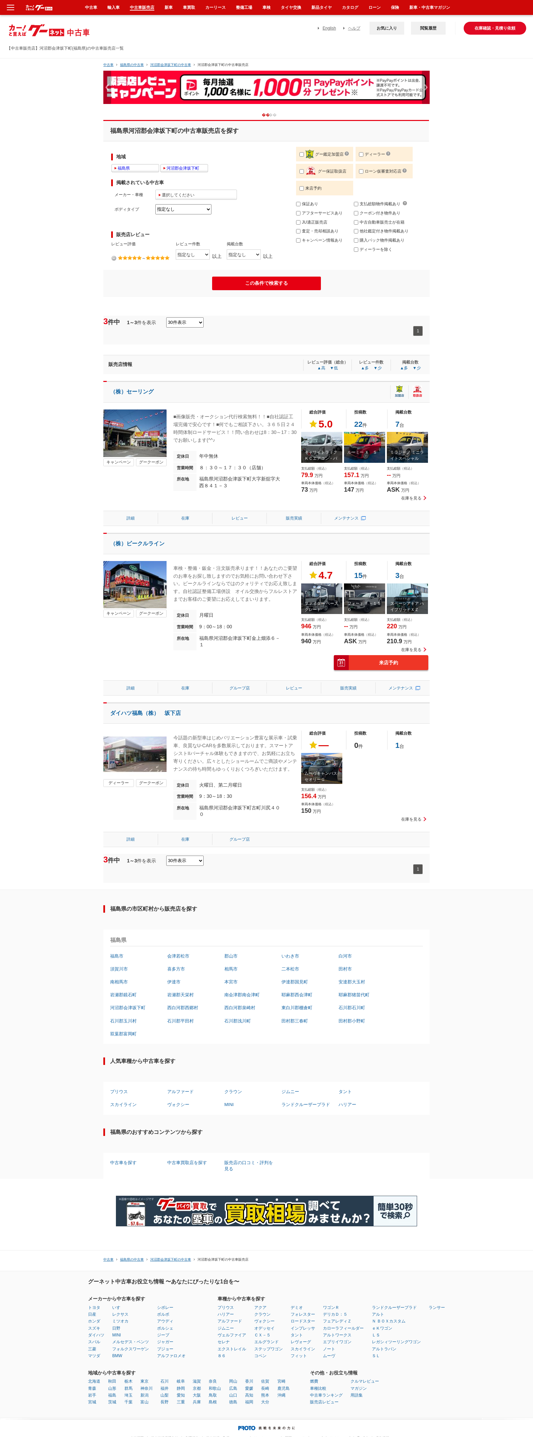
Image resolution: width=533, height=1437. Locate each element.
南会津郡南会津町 (242, 994)
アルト (378, 1314)
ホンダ (94, 1321)
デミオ (297, 1307)
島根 (213, 1402)
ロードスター (303, 1321)
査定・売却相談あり (317, 231)
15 (358, 575)
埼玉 (128, 1395)
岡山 (233, 1381)
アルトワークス (337, 1335)
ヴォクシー (178, 1104)
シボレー (165, 1307)
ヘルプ (354, 28)
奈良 (213, 1381)
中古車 (108, 65)
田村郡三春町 (294, 1020)
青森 (92, 1388)
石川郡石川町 (352, 1007)
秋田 (112, 1381)
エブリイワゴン (337, 1341)
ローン (374, 7)
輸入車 (113, 7)
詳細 (130, 518)
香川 (249, 1381)
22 (358, 424)
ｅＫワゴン (382, 1328)
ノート (329, 1349)
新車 (169, 7)
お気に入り (387, 28)
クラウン (233, 1091)
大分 (265, 1402)
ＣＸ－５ (262, 1335)
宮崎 (281, 1381)
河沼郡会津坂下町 (127, 1007)
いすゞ (118, 1307)
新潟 (144, 1395)
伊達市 (173, 981)
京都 (197, 1388)
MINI (229, 1104)
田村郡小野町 (352, 1020)
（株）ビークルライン (137, 543)
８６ (222, 1355)
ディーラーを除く (373, 249)
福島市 (116, 956)
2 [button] (278, 114)
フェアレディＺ (337, 1321)
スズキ (94, 1328)
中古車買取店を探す (187, 1162)
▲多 (365, 368)
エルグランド (266, 1341)
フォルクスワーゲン (130, 1349)
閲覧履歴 (428, 28)
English (329, 28)
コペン (260, 1355)
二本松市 (290, 968)
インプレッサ (303, 1328)
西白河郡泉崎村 (239, 1007)
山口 (233, 1395)
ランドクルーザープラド (305, 1104)
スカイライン (123, 1104)
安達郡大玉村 (352, 981)
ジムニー (290, 1091)
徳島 (233, 1402)
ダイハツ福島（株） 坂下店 (145, 713)
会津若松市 (178, 956)
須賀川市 (119, 968)
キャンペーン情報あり (319, 240)
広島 (233, 1388)
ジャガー (165, 1341)
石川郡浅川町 (237, 1020)
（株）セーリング (132, 392)
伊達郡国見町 (294, 981)
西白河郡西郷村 (182, 1007)
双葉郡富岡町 (123, 1033)
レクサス (120, 1314)
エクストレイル (232, 1349)
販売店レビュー (324, 1402)
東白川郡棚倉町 (296, 1007)
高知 (249, 1395)
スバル (94, 1341)
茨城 (112, 1402)
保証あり (307, 203)
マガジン (358, 1388)
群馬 (128, 1388)
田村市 (345, 968)
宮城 (92, 1402)
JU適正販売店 (311, 222)
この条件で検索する (266, 283)
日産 (92, 1314)
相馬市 (231, 968)
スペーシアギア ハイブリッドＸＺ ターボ (407, 609)
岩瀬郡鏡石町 (123, 994)
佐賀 (265, 1381)
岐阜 (181, 1381)
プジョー (165, 1349)
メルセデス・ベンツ (130, 1341)
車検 (266, 7)
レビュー (239, 518)
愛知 (181, 1395)
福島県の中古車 (132, 65)
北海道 (94, 1381)
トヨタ (94, 1307)
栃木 (128, 1381)
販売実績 (294, 518)
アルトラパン (384, 1349)
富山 (144, 1402)
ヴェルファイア (232, 1335)
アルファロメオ (171, 1355)
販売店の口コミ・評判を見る (248, 1165)
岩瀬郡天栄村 (180, 994)
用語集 (356, 1395)
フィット (299, 1355)
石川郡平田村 (180, 1020)
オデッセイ (264, 1328)
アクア (260, 1307)
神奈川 (146, 1388)
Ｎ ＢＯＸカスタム (389, 1321)
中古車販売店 (142, 7)
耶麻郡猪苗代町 (354, 994)
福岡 (249, 1402)
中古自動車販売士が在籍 (379, 222)
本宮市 (231, 981)
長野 (164, 1402)
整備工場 (244, 7)
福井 (164, 1388)
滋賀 (197, 1381)
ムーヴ (329, 1355)
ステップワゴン (268, 1349)
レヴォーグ (301, 1341)
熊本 (265, 1395)
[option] (266, 90)
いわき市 (290, 956)
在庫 (185, 518)
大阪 (197, 1395)
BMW (117, 1355)
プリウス (119, 1091)
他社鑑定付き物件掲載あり (381, 231)
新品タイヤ (321, 7)
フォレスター (303, 1314)
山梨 (164, 1395)
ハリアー (347, 1104)
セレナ (224, 1341)
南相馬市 (119, 981)
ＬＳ (376, 1335)
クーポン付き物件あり (377, 213)
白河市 (345, 956)
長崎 (265, 1388)
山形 (112, 1388)
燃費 (314, 1381)
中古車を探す (123, 1162)
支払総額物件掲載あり (377, 203)
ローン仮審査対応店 (380, 171)
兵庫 (197, 1402)
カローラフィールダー (343, 1328)
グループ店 (239, 688)
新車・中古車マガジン (429, 7)
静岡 (181, 1388)
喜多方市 (176, 968)
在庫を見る (411, 498)
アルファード (180, 1091)
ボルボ (163, 1314)
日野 (116, 1328)
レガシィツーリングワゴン (396, 1341)
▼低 (334, 368)
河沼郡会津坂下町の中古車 (170, 65)
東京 (144, 1381)
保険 (395, 7)
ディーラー (372, 154)
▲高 (321, 368)
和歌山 (215, 1388)
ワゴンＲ (331, 1307)
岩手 (92, 1395)
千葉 (128, 1402)
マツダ (94, 1355)
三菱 (92, 1349)
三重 (181, 1402)
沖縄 (281, 1395)
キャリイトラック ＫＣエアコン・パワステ (321, 458)
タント (345, 1091)
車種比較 (318, 1388)
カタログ (350, 7)
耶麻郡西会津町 (296, 994)
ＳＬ (376, 1355)
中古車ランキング (326, 1395)
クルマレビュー (364, 1381)
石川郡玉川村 (123, 1020)
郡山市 (231, 956)
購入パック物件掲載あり (379, 240)
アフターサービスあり (319, 213)
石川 (164, 1381)
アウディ (165, 1321)
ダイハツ (96, 1335)
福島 (112, 1395)
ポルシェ (165, 1328)
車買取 (189, 7)
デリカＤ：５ (335, 1314)
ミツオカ (120, 1321)
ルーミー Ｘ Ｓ (362, 452)
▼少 (378, 368)
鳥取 (213, 1395)
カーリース (215, 7)
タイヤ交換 (291, 7)
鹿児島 (283, 1388)
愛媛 (249, 1388)
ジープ (163, 1335)
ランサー (437, 1307)
